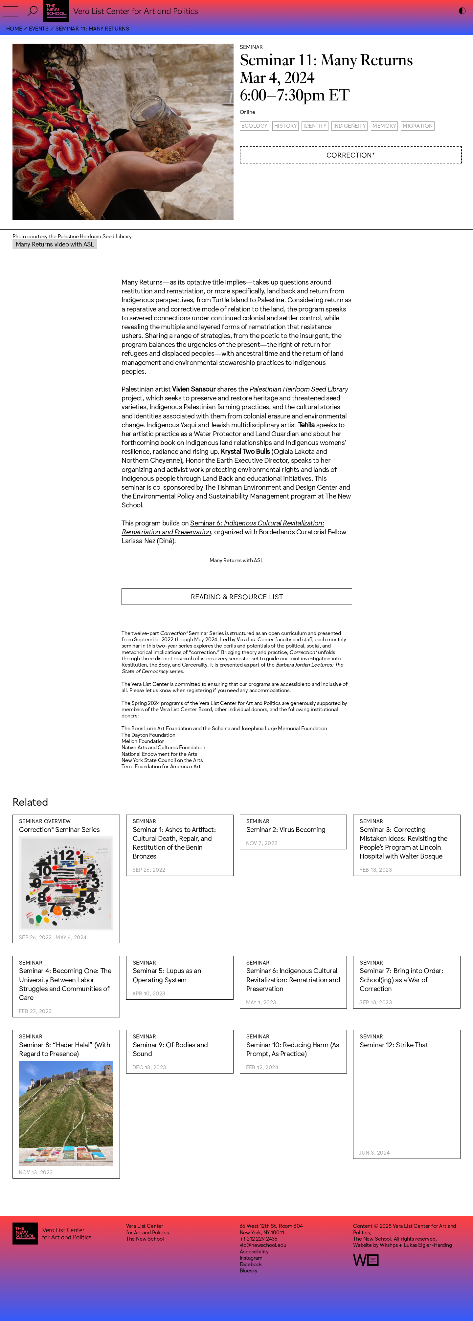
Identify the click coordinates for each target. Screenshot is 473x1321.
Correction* (351, 154)
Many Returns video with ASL (55, 243)
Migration (418, 125)
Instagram (251, 1257)
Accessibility (254, 1251)
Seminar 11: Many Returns (92, 28)
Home (14, 28)
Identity (315, 125)
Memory (384, 125)
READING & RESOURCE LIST (237, 596)
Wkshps (388, 1244)
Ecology (254, 125)
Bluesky (249, 1270)
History (285, 125)
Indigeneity (349, 125)
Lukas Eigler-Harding (428, 1244)
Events (39, 28)
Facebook (251, 1264)
